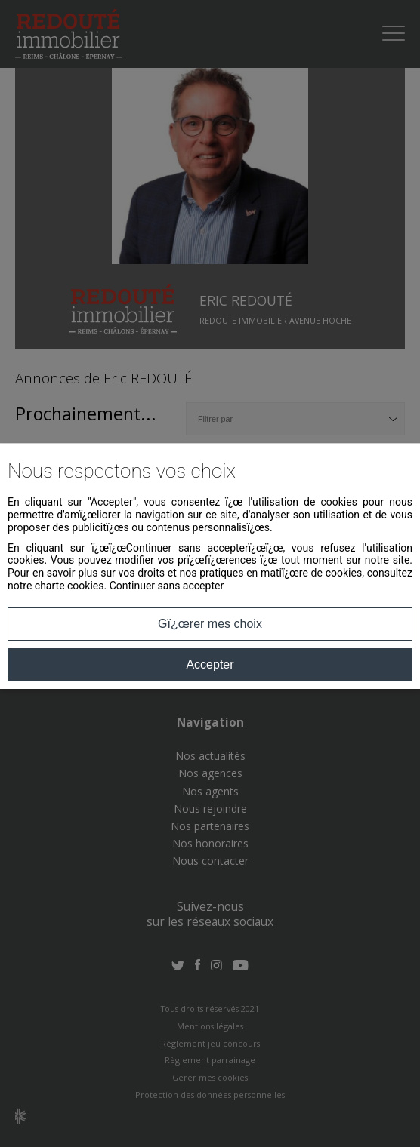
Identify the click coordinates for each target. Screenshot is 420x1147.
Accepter (209, 664)
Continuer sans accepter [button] (167, 586)
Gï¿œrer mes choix (210, 623)
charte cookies (69, 586)
